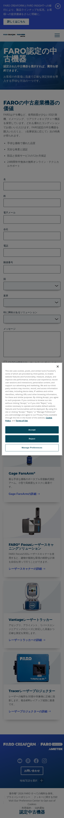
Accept (32, 430)
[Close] (57, 366)
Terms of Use (22, 420)
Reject (32, 439)
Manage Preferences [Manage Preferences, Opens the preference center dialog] (32, 448)
